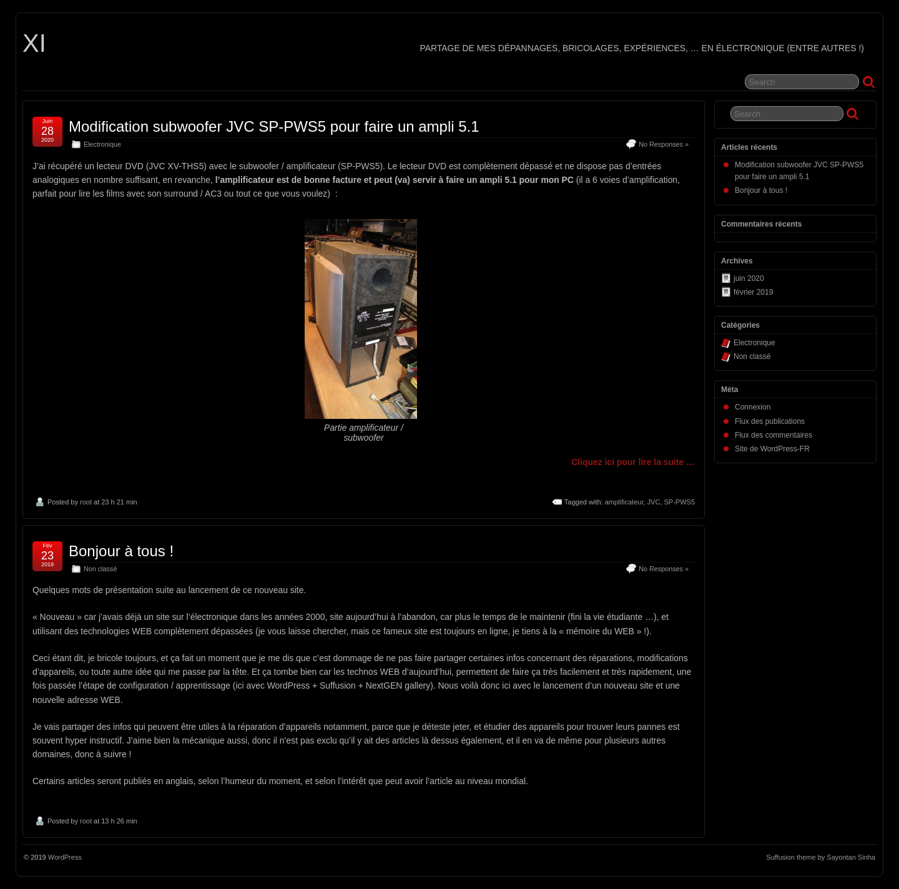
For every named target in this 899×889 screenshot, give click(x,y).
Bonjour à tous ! (121, 551)
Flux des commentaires (773, 435)
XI (34, 43)
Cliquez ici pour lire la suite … (633, 462)
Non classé (100, 568)
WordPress (65, 857)
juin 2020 (749, 278)
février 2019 (753, 292)
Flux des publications (770, 421)
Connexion (752, 407)
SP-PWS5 (679, 502)
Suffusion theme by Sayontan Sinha (820, 857)
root (86, 502)
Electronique (102, 144)
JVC (654, 502)
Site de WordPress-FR (772, 448)
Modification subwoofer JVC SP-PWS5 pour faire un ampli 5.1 (274, 126)
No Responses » (664, 144)
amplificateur (624, 502)
